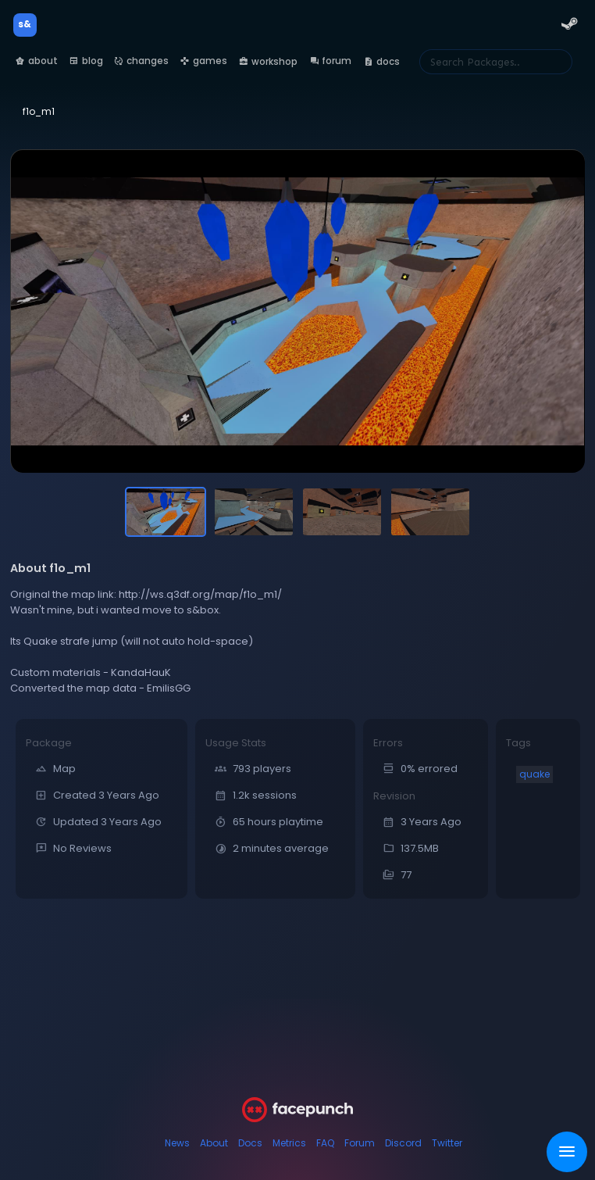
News (177, 1143)
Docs (250, 1143)
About (214, 1143)
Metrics (289, 1143)
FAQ (325, 1143)
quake (534, 774)
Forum (359, 1143)
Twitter (447, 1143)
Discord (403, 1143)
